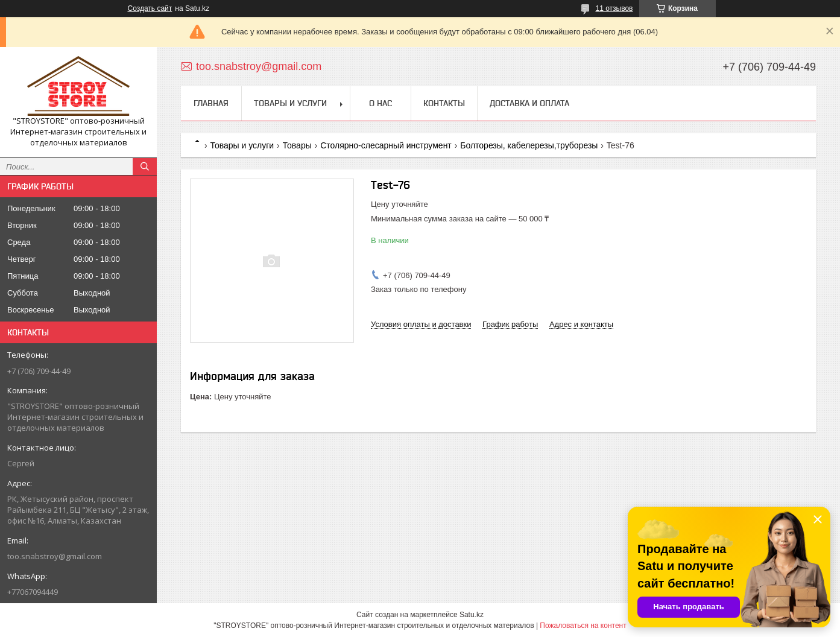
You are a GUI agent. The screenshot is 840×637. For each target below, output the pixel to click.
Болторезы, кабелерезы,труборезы (529, 145)
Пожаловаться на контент (583, 625)
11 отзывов (614, 8)
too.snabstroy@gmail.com (54, 556)
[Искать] (145, 166)
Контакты (444, 103)
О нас (380, 103)
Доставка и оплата (529, 103)
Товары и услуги (290, 103)
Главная (211, 103)
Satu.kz (471, 614)
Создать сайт (150, 8)
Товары (297, 145)
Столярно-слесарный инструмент (386, 145)
